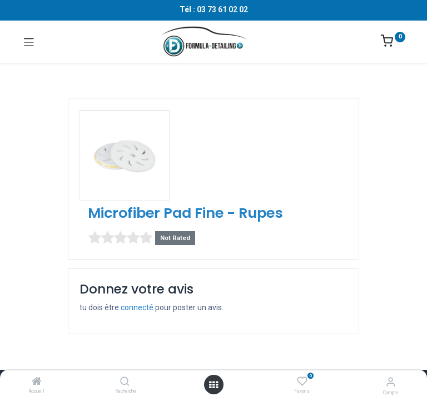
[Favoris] (302, 381)
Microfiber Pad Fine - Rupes (185, 213)
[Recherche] (125, 382)
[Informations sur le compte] (390, 381)
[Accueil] (37, 382)
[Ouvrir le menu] (213, 385)
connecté (137, 307)
